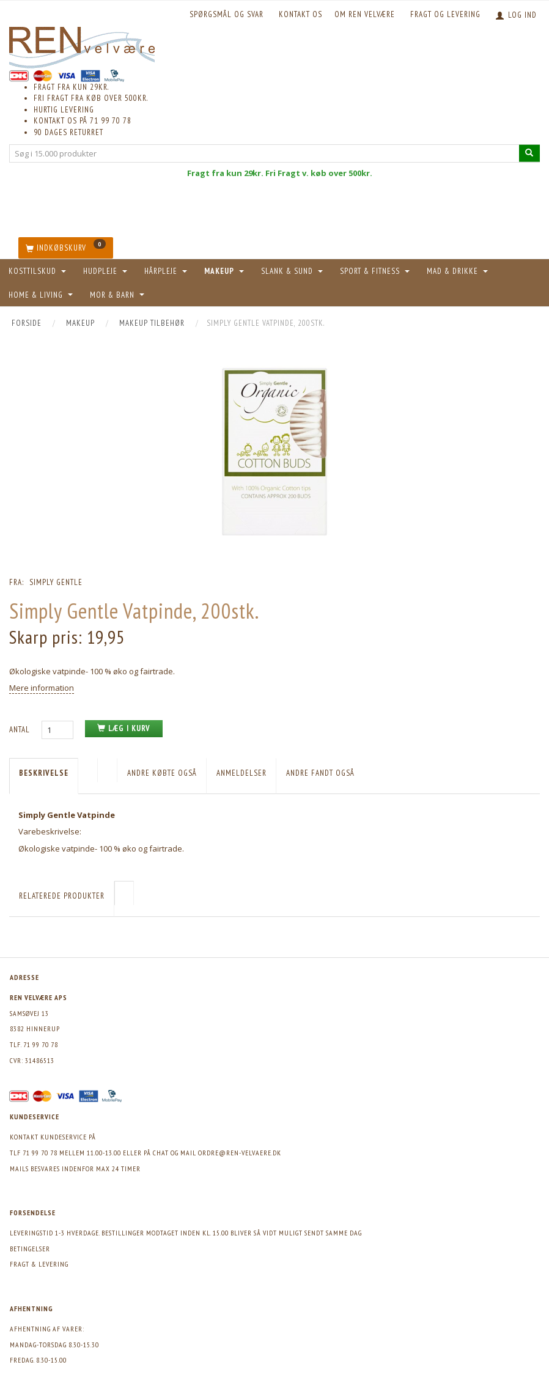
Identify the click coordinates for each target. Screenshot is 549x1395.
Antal (20, 729)
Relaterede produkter (62, 896)
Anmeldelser (241, 773)
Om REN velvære (364, 14)
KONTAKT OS (300, 14)
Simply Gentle (56, 582)
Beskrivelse (43, 773)
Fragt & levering (39, 1263)
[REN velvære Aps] (82, 45)
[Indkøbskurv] (65, 248)
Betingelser (30, 1248)
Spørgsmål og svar (226, 14)
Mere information (41, 687)
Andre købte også (162, 773)
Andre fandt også (320, 773)
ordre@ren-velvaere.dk (239, 1152)
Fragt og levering (445, 14)
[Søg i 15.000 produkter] (529, 153)
